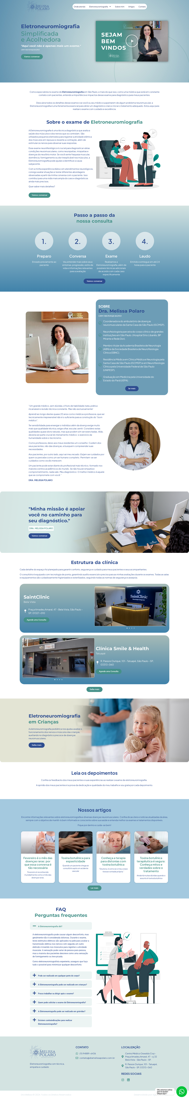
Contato (142, 6)
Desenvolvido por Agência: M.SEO (151, 1094)
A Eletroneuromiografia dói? (50, 926)
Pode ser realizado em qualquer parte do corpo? (59, 976)
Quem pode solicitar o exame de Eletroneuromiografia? (62, 1002)
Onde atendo (79, 6)
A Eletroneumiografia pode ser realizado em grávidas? (61, 1011)
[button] (131, 41)
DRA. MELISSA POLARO (41, 480)
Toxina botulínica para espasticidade (75, 859)
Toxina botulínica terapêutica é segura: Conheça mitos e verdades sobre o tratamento (151, 864)
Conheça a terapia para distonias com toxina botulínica (113, 861)
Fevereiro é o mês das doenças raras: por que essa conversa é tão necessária (37, 863)
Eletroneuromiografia (100, 6)
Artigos (131, 6)
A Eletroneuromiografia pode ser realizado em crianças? (62, 984)
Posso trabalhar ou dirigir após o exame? (56, 993)
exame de (57, 91)
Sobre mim (119, 6)
